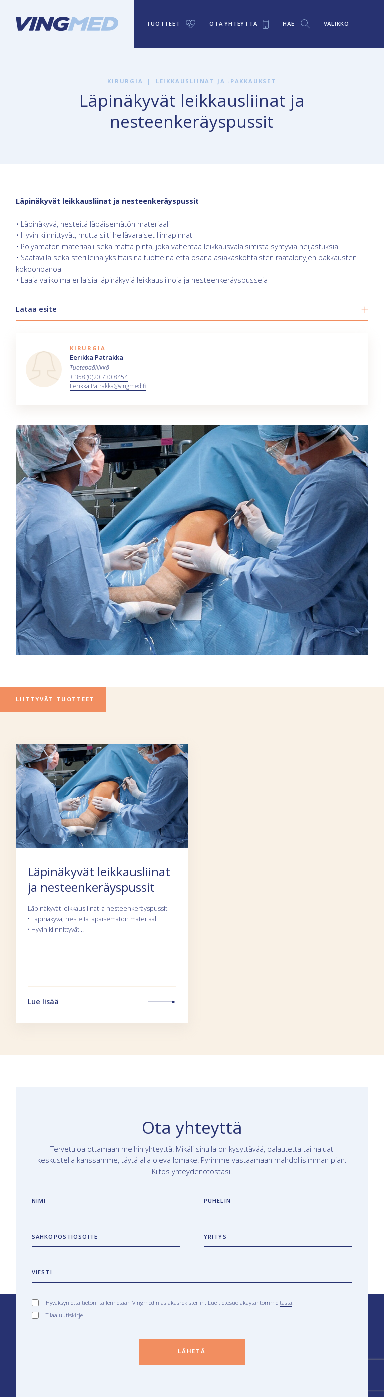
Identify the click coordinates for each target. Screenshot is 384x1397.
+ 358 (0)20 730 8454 (99, 377)
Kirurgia (127, 81)
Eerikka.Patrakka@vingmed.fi (109, 386)
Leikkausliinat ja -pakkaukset (216, 81)
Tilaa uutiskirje (64, 1315)
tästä (286, 1302)
